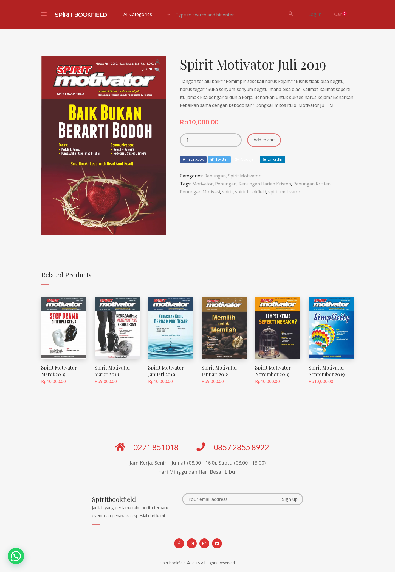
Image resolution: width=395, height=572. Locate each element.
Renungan (215, 176)
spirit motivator (284, 192)
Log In (314, 14)
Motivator (202, 184)
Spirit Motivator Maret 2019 (59, 370)
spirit (227, 192)
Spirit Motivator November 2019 (273, 370)
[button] (16, 556)
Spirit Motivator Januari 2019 (166, 370)
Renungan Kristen (312, 184)
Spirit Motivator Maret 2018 (112, 370)
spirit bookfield (250, 192)
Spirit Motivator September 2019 (327, 370)
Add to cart (264, 140)
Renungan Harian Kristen (265, 184)
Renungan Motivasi (200, 192)
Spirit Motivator (244, 176)
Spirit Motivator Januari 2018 (219, 370)
